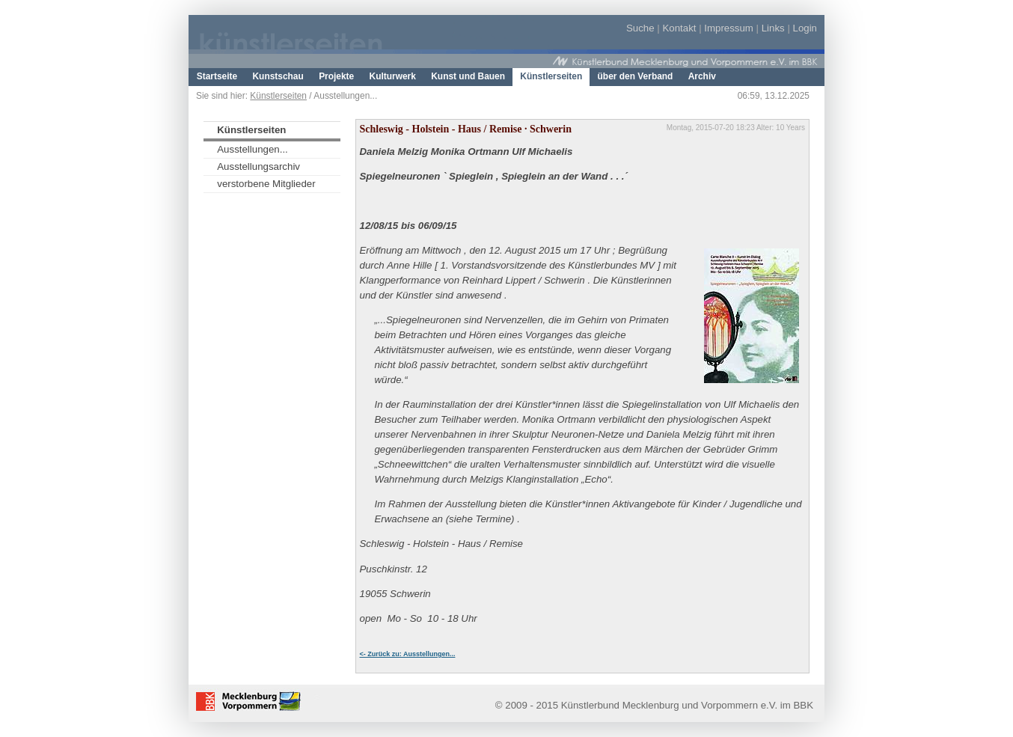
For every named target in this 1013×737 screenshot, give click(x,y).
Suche (640, 28)
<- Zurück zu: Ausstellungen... (408, 654)
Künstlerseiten (278, 96)
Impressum (728, 28)
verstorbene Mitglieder (266, 183)
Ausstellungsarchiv (258, 166)
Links (773, 28)
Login (805, 28)
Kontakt (679, 28)
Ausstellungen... (252, 149)
